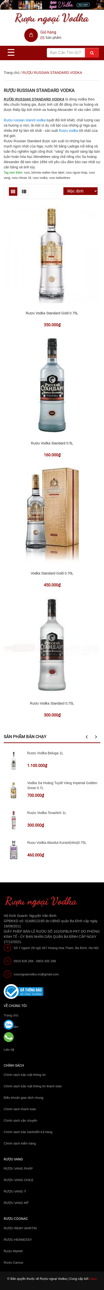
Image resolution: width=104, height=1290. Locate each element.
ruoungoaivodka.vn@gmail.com (36, 974)
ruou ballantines (59, 178)
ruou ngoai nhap (76, 172)
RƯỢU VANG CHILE (18, 1180)
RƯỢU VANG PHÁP (18, 1168)
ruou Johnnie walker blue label (44, 172)
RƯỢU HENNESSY (18, 1240)
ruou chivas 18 (21, 178)
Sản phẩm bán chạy (25, 736)
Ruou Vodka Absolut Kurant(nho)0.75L (56, 843)
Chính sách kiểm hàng (20, 1143)
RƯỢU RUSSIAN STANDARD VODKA (39, 90)
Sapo (93, 1279)
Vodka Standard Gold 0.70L (52, 573)
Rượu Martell (13, 1251)
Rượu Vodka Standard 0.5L (52, 443)
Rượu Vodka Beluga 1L (45, 753)
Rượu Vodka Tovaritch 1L (46, 813)
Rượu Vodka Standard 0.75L (52, 703)
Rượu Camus (13, 1262)
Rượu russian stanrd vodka (25, 120)
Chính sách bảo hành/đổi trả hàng (28, 1132)
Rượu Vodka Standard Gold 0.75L (52, 313)
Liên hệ (9, 1049)
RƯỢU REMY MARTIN (20, 1228)
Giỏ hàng (48, 32)
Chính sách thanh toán (20, 1109)
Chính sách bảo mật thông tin (25, 1075)
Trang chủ (12, 73)
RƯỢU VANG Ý (15, 1191)
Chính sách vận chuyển (20, 1120)
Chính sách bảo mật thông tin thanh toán (33, 1086)
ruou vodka (40, 178)
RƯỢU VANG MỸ (16, 1203)
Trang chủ (11, 1015)
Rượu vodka (68, 131)
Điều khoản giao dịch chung (23, 1097)
